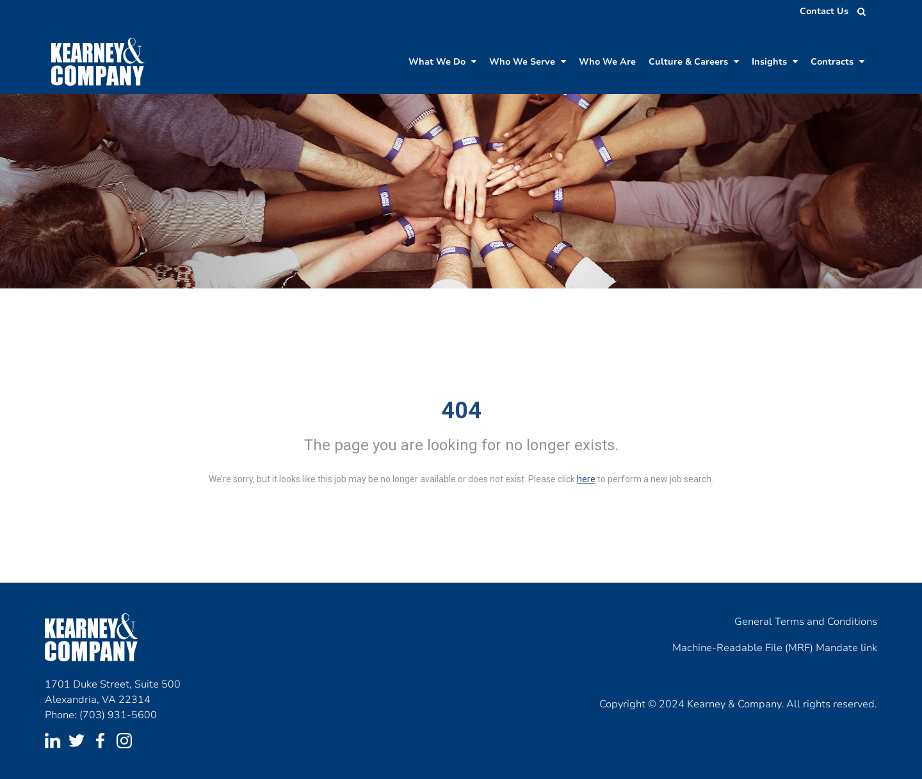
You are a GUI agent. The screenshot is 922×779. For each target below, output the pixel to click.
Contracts (837, 62)
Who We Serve (527, 62)
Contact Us (824, 11)
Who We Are (607, 62)
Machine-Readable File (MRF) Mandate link (774, 648)
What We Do (442, 62)
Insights (775, 62)
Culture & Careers (694, 62)
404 (461, 410)
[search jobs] (858, 11)
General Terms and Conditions (805, 622)
